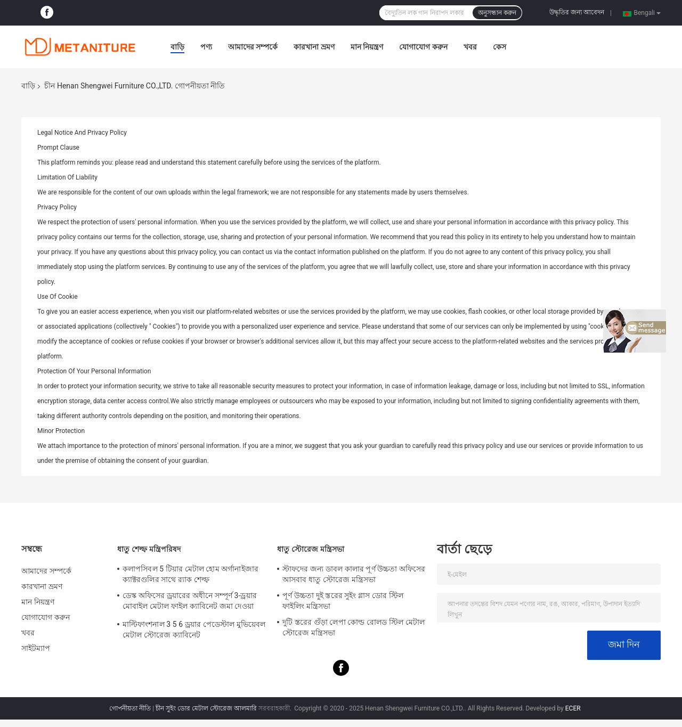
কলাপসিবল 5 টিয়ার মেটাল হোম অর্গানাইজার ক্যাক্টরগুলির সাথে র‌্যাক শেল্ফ (190, 574)
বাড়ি (177, 47)
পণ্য (206, 47)
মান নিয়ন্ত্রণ (367, 47)
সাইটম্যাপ (36, 648)
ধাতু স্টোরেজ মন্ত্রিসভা (310, 549)
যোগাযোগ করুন (423, 47)
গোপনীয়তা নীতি (130, 708)
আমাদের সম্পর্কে (253, 47)
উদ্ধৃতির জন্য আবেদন (576, 12)
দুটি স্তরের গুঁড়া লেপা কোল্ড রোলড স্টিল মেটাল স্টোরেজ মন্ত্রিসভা (353, 627)
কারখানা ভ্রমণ (314, 47)
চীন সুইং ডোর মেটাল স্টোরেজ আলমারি (206, 708)
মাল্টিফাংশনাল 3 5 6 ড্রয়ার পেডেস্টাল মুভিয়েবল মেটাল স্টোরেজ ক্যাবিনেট (194, 629)
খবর (470, 47)
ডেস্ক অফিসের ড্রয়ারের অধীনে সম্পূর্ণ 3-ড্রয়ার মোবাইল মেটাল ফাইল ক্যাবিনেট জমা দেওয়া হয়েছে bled (190, 602)
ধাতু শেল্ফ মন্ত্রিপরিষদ (149, 549)
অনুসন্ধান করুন (497, 13)
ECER (573, 708)
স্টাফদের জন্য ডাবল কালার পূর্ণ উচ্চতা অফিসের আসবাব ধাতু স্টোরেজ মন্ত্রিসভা (354, 574)
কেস (499, 47)
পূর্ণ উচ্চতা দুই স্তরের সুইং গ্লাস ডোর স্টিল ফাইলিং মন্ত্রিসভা (342, 600)
